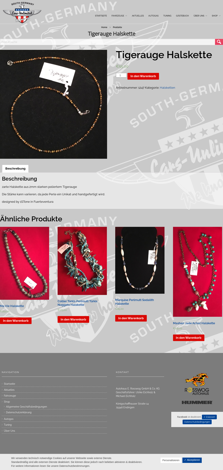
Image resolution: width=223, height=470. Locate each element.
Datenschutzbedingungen (197, 422)
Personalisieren (171, 460)
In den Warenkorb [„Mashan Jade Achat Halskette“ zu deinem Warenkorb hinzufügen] (188, 337)
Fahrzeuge (10, 395)
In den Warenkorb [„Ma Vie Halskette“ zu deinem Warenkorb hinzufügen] (16, 320)
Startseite (9, 383)
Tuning (8, 424)
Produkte (117, 27)
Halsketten (167, 87)
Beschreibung (15, 168)
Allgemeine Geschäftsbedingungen (26, 406)
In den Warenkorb (143, 76)
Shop (7, 401)
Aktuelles (9, 389)
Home (104, 27)
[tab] (15, 169)
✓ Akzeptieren (192, 459)
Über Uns (9, 430)
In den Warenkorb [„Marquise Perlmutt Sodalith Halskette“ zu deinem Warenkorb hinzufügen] (131, 318)
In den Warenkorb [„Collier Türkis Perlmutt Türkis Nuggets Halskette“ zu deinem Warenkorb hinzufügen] (73, 319)
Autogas (8, 419)
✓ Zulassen (209, 417)
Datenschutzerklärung (19, 412)
